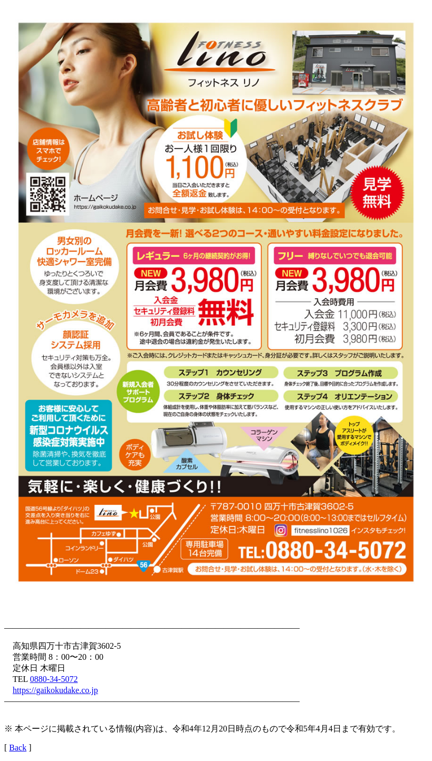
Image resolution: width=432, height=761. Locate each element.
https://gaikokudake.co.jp (55, 690)
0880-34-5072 (54, 679)
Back (17, 747)
